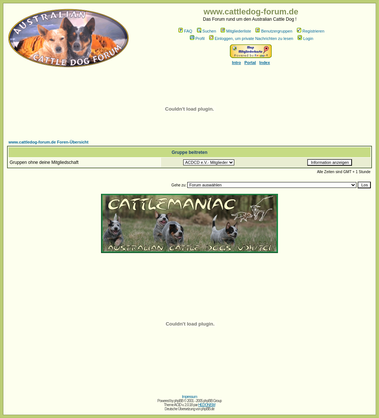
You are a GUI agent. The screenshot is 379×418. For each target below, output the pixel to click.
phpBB (178, 401)
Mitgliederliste (236, 31)
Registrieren (310, 31)
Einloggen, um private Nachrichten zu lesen (251, 38)
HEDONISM (206, 405)
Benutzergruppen (273, 31)
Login (305, 38)
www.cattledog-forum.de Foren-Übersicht (48, 142)
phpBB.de (207, 409)
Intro (236, 62)
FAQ (185, 31)
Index (264, 62)
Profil (197, 38)
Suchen (206, 31)
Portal (250, 62)
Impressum (189, 397)
